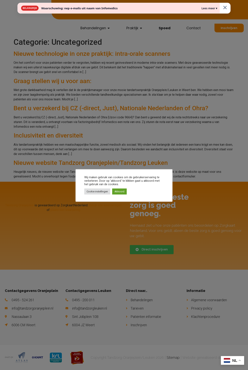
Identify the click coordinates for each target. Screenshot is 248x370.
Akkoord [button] (119, 191)
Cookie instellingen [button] (97, 191)
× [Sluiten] (225, 7)
